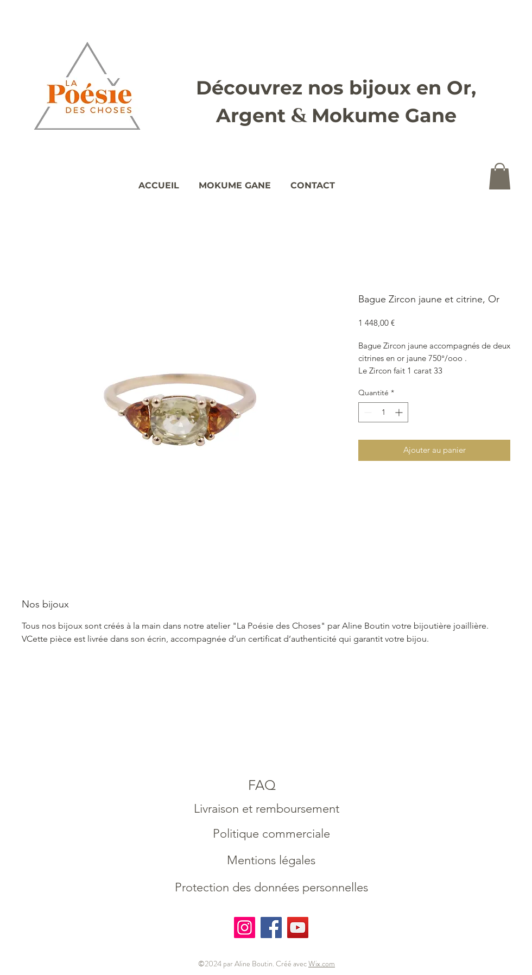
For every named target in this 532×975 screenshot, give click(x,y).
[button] (500, 176)
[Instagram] (244, 927)
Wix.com (321, 963)
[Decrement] (366, 412)
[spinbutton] (383, 412)
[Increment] (400, 412)
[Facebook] (271, 927)
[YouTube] (297, 927)
